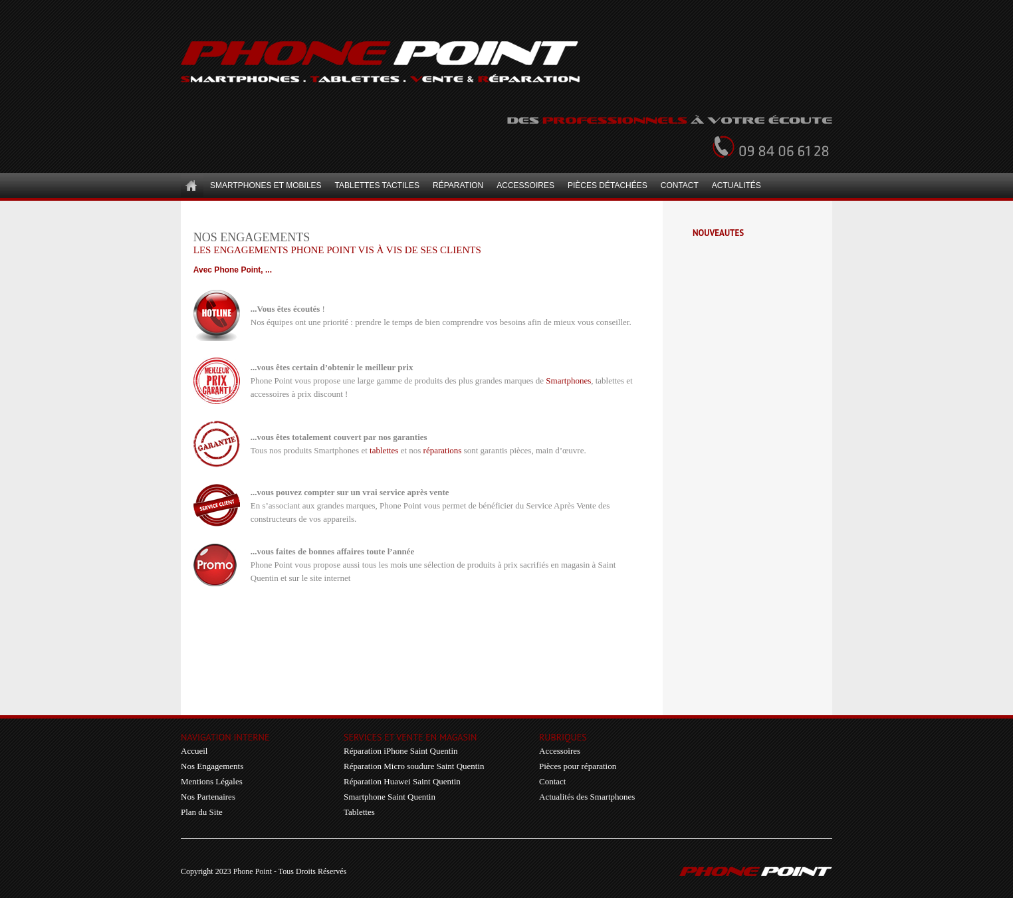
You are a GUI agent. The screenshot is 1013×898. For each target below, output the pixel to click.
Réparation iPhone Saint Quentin (401, 751)
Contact (680, 185)
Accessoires (525, 185)
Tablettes (359, 812)
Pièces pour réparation (577, 766)
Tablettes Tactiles (377, 185)
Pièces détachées (607, 185)
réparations (442, 450)
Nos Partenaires (208, 797)
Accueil (194, 751)
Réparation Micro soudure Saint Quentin (414, 766)
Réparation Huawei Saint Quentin (402, 781)
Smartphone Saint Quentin (389, 797)
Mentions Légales (212, 781)
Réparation (458, 185)
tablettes (384, 450)
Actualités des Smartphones (587, 797)
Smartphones (568, 381)
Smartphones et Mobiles (266, 185)
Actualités (736, 185)
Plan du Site (202, 812)
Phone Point (252, 871)
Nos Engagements (212, 766)
